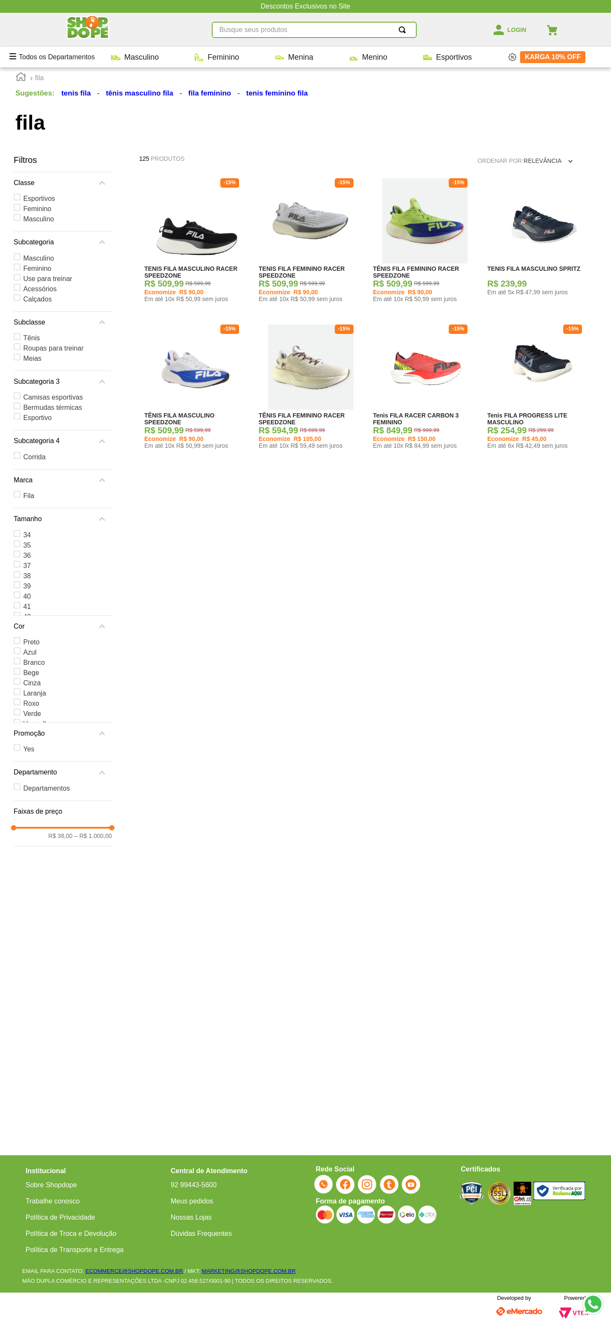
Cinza (32, 683)
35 (27, 545)
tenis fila (76, 93)
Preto (31, 642)
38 (27, 576)
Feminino (37, 208)
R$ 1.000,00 (93, 835)
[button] (63, 183)
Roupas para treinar (53, 348)
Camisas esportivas (53, 397)
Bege (31, 672)
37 (27, 565)
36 (27, 555)
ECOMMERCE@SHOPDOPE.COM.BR (134, 1271)
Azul (29, 652)
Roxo (31, 703)
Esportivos (39, 198)
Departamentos (46, 788)
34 (27, 535)
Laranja (34, 693)
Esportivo (37, 417)
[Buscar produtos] (404, 30)
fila (39, 77)
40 (27, 596)
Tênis (31, 338)
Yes (28, 749)
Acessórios (39, 289)
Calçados (37, 299)
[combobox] (314, 30)
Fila (28, 495)
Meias (32, 358)
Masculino (38, 219)
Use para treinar (47, 278)
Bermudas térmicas (52, 407)
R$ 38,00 (60, 835)
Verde (32, 713)
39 (27, 586)
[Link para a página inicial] (21, 78)
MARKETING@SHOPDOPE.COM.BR (249, 1271)
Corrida (34, 457)
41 (27, 606)
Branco (34, 662)
